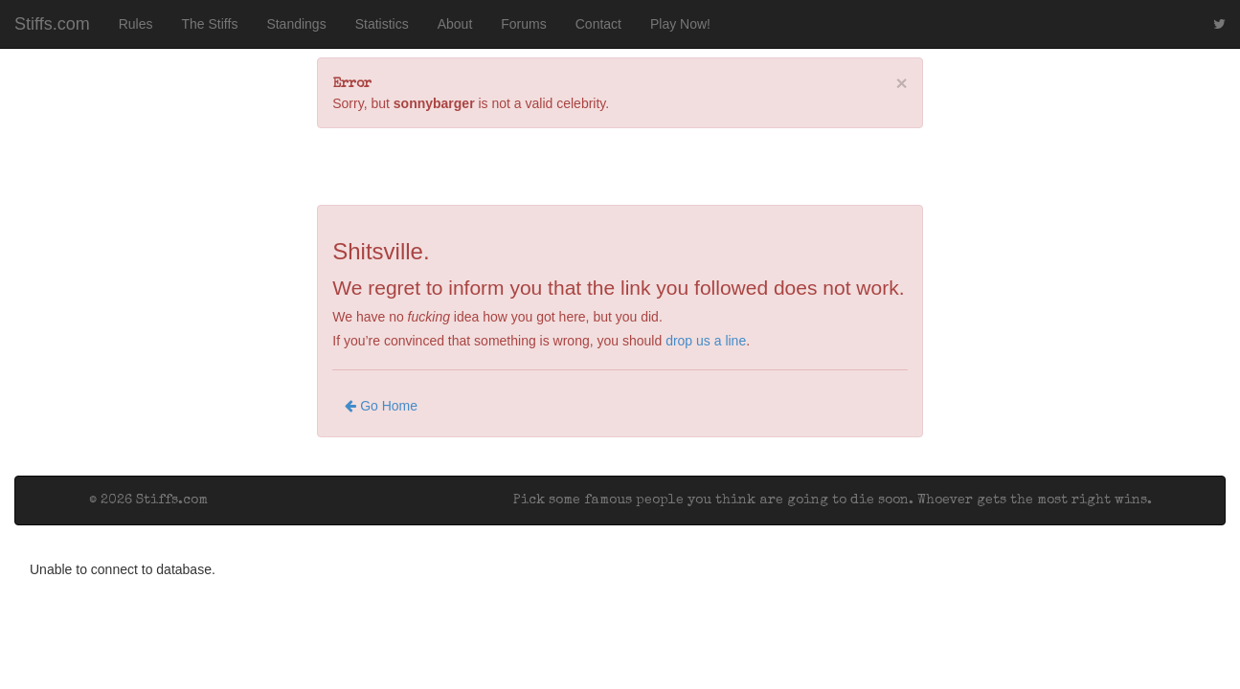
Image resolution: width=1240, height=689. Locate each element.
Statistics (382, 24)
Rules (136, 24)
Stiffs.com (52, 23)
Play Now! (680, 24)
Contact (598, 24)
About (455, 24)
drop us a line (705, 340)
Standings (296, 24)
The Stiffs (210, 24)
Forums (523, 24)
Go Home (381, 405)
